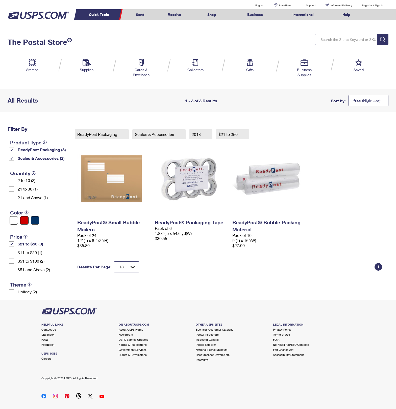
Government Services (132, 349)
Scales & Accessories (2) (41, 158)
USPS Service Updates (133, 339)
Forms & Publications (133, 344)
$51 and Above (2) (34, 269)
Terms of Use (281, 334)
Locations (285, 5)
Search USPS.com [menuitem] (371, 14)
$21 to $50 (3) (30, 243)
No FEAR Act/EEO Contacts (291, 344)
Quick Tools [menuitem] (99, 14)
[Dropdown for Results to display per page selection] (126, 266)
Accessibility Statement (288, 354)
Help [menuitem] (346, 14)
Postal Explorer (206, 344)
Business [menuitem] (255, 14)
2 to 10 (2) (26, 180)
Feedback (47, 344)
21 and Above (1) (33, 197)
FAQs (44, 339)
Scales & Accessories (155, 134)
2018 (197, 134)
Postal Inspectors (207, 334)
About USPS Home (131, 329)
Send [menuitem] (140, 14)
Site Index (47, 334)
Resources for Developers (213, 354)
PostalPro (202, 359)
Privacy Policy (282, 329)
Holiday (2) (27, 291)
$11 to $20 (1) (30, 252)
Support (311, 5)
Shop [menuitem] (211, 14)
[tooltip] (45, 142)
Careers (46, 358)
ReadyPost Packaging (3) (42, 149)
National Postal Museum (212, 349)
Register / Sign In (372, 5)
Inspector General (207, 339)
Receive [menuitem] (174, 14)
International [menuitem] (303, 14)
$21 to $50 (228, 134)
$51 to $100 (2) (31, 261)
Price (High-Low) (367, 100)
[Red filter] (24, 220)
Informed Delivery (341, 5)
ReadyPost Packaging (97, 134)
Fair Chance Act (283, 349)
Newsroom (126, 334)
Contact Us (48, 329)
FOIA (276, 339)
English (254, 5)
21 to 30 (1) (28, 188)
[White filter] (14, 220)
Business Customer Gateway (214, 329)
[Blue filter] (35, 220)
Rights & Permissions (133, 354)
